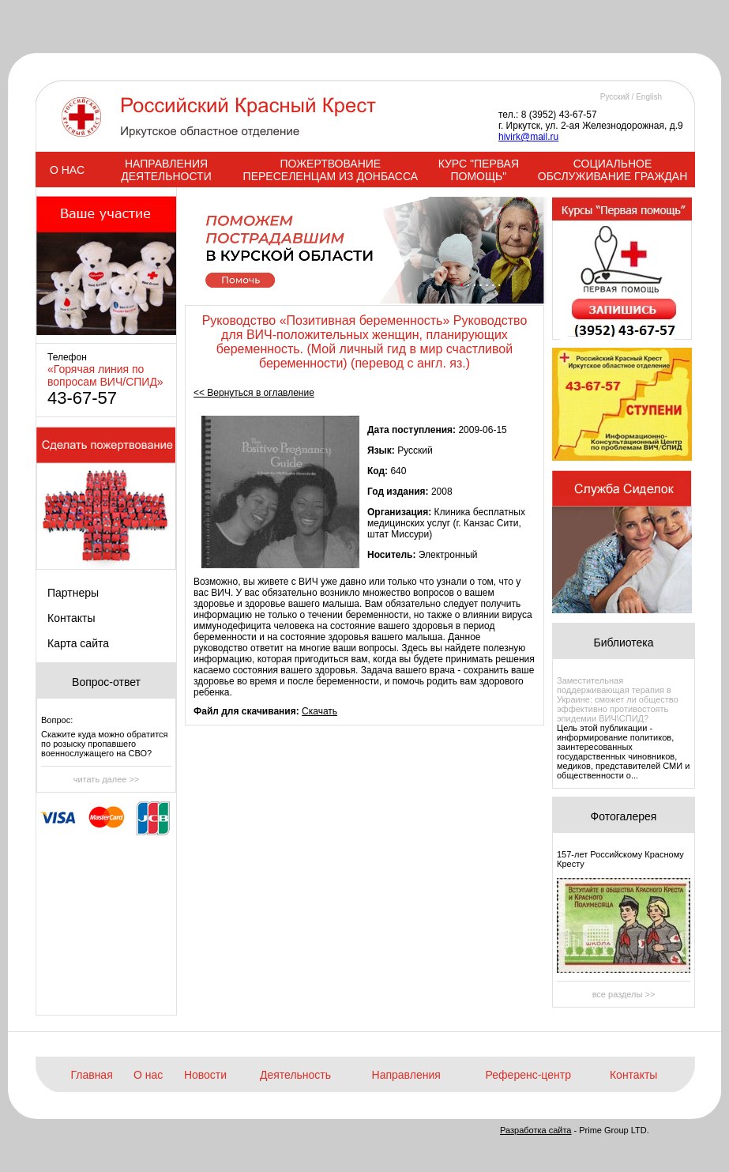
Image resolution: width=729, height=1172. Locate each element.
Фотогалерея (624, 816)
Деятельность (295, 1074)
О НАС (67, 170)
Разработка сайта (535, 1130)
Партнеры (73, 592)
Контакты (71, 618)
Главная (91, 1074)
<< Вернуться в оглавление (254, 392)
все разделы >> (624, 994)
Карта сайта (78, 643)
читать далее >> (106, 779)
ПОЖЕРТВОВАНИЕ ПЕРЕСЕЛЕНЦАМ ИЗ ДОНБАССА (330, 170)
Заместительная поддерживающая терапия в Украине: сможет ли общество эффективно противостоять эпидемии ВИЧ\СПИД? (617, 699)
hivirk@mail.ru (528, 136)
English (649, 96)
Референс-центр (528, 1074)
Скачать (319, 711)
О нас (148, 1074)
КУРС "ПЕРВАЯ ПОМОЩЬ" (478, 170)
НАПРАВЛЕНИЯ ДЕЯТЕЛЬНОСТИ (166, 170)
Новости (205, 1074)
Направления (406, 1074)
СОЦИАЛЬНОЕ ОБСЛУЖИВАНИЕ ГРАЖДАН (612, 170)
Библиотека (623, 642)
